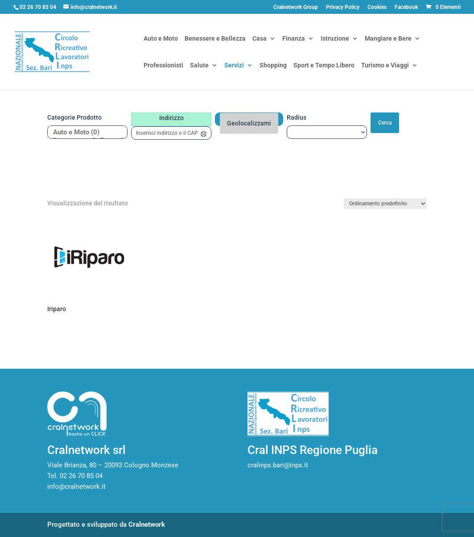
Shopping (273, 66)
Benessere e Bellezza (215, 39)
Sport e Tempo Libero (323, 66)
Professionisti (163, 66)
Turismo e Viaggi (385, 66)
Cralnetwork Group (295, 7)
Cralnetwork (146, 524)
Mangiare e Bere (388, 39)
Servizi (234, 66)
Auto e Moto (161, 39)
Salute (199, 66)
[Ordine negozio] (385, 203)
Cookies (377, 7)
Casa (259, 39)
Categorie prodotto (74, 117)
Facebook (406, 7)
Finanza (293, 39)
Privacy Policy (342, 7)
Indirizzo (171, 117)
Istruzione (335, 39)
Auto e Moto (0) (84, 132)
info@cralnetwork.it (76, 487)
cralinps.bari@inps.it (277, 465)
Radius (296, 117)
